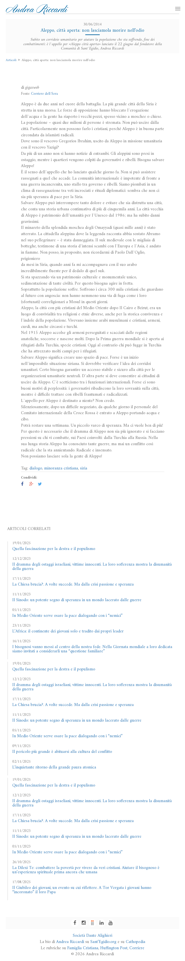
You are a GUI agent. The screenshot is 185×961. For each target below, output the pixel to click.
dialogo (35, 468)
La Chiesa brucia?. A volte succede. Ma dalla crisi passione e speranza (73, 584)
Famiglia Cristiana (82, 948)
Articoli (11, 60)
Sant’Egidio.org (103, 942)
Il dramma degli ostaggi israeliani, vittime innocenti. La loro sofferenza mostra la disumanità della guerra (92, 567)
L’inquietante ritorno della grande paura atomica (54, 767)
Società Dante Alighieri (92, 935)
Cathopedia (135, 942)
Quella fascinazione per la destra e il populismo (53, 549)
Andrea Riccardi (70, 942)
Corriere (136, 948)
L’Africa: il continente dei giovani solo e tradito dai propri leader (68, 631)
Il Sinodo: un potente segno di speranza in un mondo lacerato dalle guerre (76, 600)
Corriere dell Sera (44, 94)
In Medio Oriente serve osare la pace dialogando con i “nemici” (67, 615)
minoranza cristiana (61, 468)
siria (83, 468)
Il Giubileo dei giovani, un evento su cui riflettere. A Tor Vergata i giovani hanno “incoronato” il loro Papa (81, 890)
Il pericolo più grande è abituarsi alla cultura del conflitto (62, 751)
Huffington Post (113, 948)
